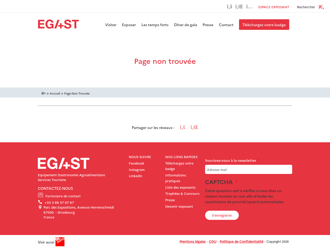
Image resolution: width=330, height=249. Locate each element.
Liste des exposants (180, 187)
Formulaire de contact (63, 196)
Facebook (136, 163)
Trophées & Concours (182, 193)
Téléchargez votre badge (264, 24)
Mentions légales (192, 241)
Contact (226, 24)
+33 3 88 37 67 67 (59, 202)
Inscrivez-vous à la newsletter (230, 160)
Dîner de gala (185, 24)
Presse (208, 24)
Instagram (137, 169)
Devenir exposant (179, 206)
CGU (212, 241)
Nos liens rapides (181, 156)
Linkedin (135, 175)
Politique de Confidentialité (241, 241)
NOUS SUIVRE (140, 156)
